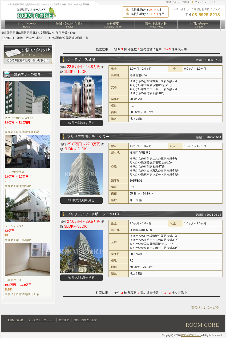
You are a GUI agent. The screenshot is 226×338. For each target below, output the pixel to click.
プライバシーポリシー (206, 2)
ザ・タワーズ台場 (81, 59)
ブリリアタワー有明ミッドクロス (93, 214)
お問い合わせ (199, 25)
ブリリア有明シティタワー (88, 137)
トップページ (26, 25)
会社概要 (112, 25)
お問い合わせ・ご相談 (177, 2)
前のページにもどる (205, 307)
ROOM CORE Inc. (191, 335)
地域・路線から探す (70, 25)
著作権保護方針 (156, 25)
